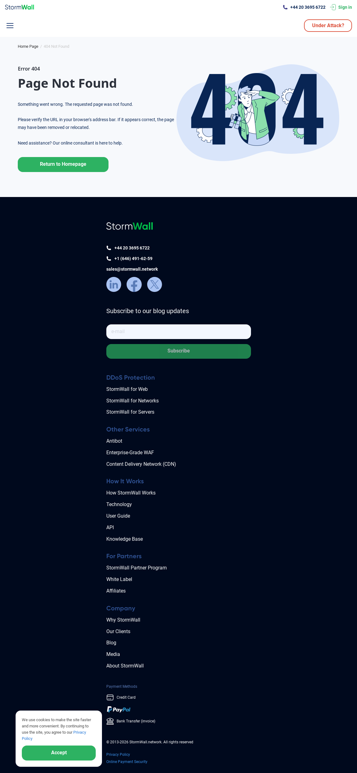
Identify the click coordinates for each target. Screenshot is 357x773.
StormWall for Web (127, 389)
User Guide (118, 516)
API (110, 527)
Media (113, 654)
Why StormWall (123, 620)
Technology (119, 504)
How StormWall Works (131, 493)
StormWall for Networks (132, 401)
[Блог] (28, 46)
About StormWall (125, 666)
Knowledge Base (124, 539)
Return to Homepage (63, 164)
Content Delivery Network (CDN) (141, 464)
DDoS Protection (130, 377)
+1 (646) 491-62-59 (133, 258)
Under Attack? (328, 25)
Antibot (114, 441)
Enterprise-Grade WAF (130, 452)
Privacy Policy (118, 754)
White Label (119, 579)
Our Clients (118, 631)
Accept (59, 753)
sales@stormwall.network (132, 269)
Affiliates (116, 591)
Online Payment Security (126, 762)
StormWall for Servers (130, 412)
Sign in (345, 7)
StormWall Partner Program (136, 568)
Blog (111, 643)
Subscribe (178, 351)
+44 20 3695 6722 (308, 7)
